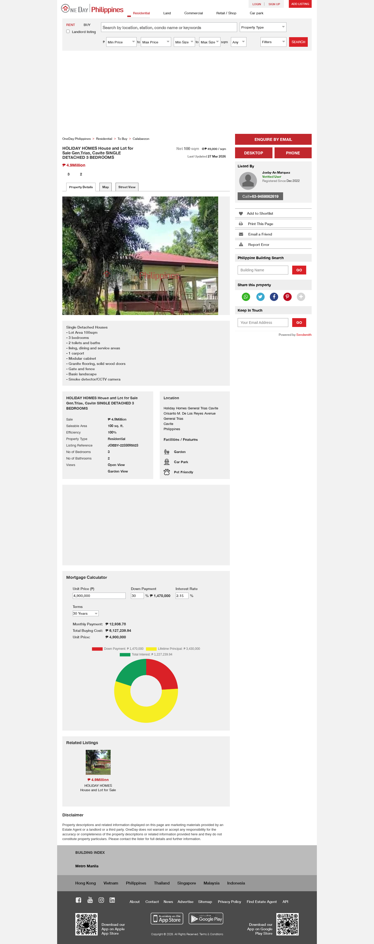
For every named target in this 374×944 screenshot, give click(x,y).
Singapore (186, 883)
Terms (78, 606)
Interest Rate (187, 588)
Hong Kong (85, 883)
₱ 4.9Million (98, 779)
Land (164, 13)
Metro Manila (86, 866)
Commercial (191, 13)
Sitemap (205, 901)
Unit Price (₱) (83, 588)
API (285, 901)
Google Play (205, 914)
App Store (167, 914)
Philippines (136, 883)
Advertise (185, 901)
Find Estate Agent (262, 901)
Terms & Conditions (211, 934)
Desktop (253, 152)
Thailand (162, 883)
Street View (127, 187)
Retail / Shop (223, 13)
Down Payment (143, 588)
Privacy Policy (229, 901)
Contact (152, 901)
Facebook (78, 900)
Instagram (101, 900)
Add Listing (300, 3)
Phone (293, 152)
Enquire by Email (273, 139)
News (168, 901)
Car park (253, 13)
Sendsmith (304, 335)
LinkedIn (112, 900)
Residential (138, 13)
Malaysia (211, 883)
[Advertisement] (187, 94)
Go (299, 270)
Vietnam (111, 883)
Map (105, 187)
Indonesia (236, 883)
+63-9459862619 (264, 196)
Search (298, 42)
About (135, 901)
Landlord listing (84, 32)
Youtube (90, 900)
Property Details (81, 187)
